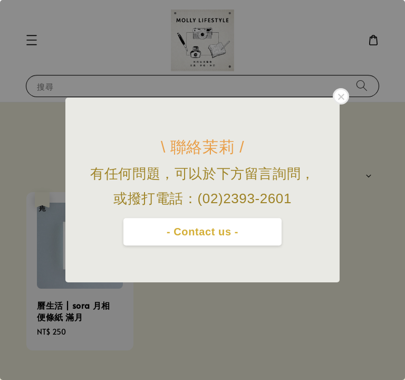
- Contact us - (202, 232)
